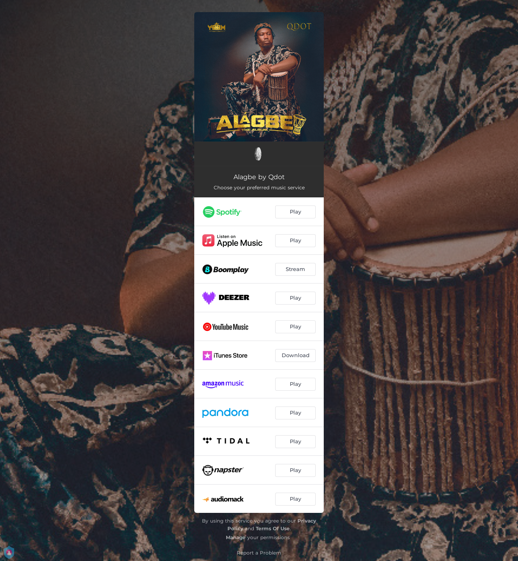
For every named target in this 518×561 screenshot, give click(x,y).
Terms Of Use (273, 528)
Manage (236, 537)
